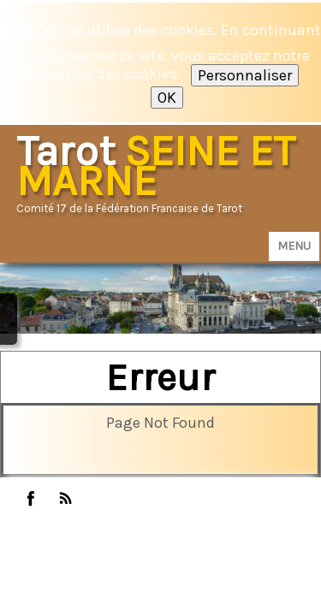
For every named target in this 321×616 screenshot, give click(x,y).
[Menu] (294, 246)
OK (167, 97)
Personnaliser (245, 75)
